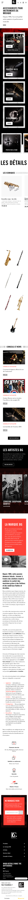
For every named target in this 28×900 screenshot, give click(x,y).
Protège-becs (9, 704)
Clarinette (18, 268)
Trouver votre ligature (12, 50)
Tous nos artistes (8, 464)
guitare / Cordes (13, 335)
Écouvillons (9, 713)
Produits (5, 843)
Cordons (8, 697)
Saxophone (6, 268)
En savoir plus (9, 550)
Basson (5, 312)
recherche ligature (11, 691)
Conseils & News (7, 856)
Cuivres (17, 312)
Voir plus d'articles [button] (14, 438)
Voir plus (5, 374)
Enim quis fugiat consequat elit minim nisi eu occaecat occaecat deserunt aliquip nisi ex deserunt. (14, 819)
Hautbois (17, 290)
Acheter (9, 46)
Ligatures (8, 683)
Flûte (4, 290)
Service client (6, 853)
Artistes (5, 850)
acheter (9, 74)
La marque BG (7, 847)
